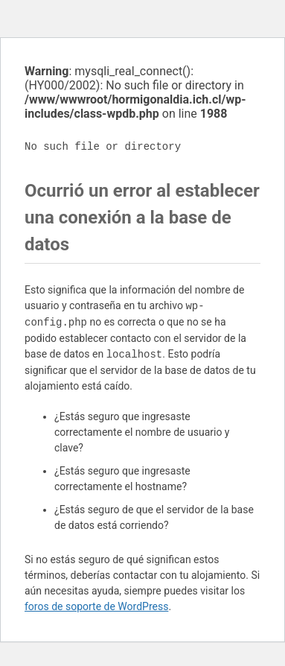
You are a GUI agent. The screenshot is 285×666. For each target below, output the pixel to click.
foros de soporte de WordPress (96, 606)
